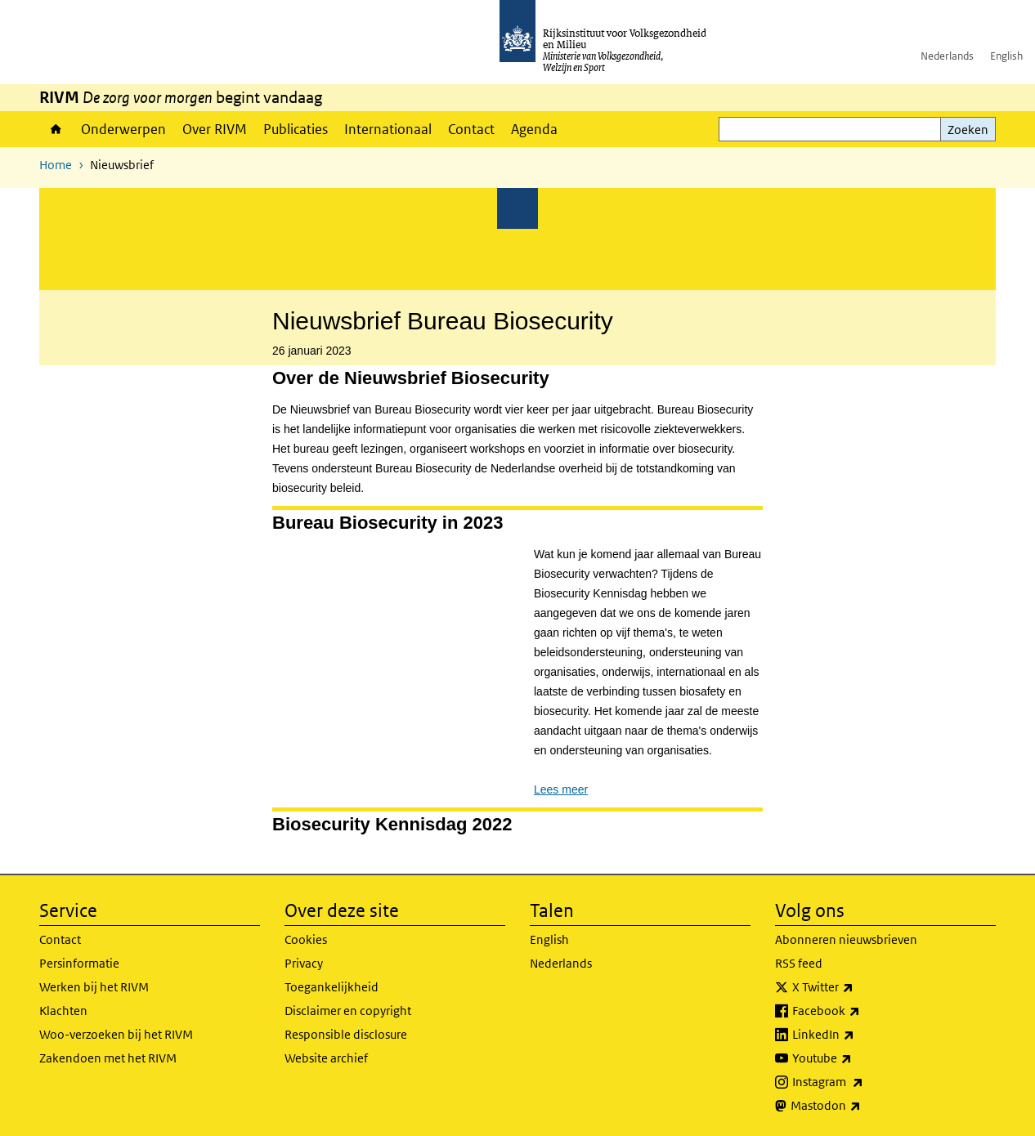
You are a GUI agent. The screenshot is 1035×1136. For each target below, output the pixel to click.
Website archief (326, 1058)
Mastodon (862, 1106)
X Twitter (858, 987)
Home (56, 129)
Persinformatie (79, 963)
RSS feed (798, 963)
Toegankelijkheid (332, 987)
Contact (471, 129)
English (1006, 56)
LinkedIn (859, 1034)
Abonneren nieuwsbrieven (846, 939)
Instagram (863, 1082)
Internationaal (388, 129)
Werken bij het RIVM (94, 987)
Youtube (858, 1058)
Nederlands (947, 56)
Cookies (306, 939)
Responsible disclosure (346, 1034)
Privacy (304, 963)
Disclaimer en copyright (348, 1010)
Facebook (862, 1011)
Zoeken (968, 129)
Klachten (63, 1010)
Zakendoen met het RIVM (108, 1058)
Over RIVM (214, 129)
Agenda (534, 129)
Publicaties (295, 129)
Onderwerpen (123, 129)
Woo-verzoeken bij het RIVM (116, 1034)
